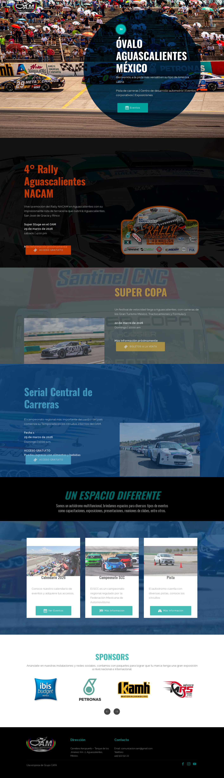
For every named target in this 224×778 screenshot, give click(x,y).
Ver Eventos (53, 617)
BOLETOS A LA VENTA (140, 353)
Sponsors (177, 7)
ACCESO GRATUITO (48, 257)
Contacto (205, 7)
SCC (167, 7)
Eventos (156, 7)
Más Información (112, 617)
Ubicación (191, 7)
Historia (137, 7)
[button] (107, 716)
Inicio (126, 7)
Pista (146, 7)
